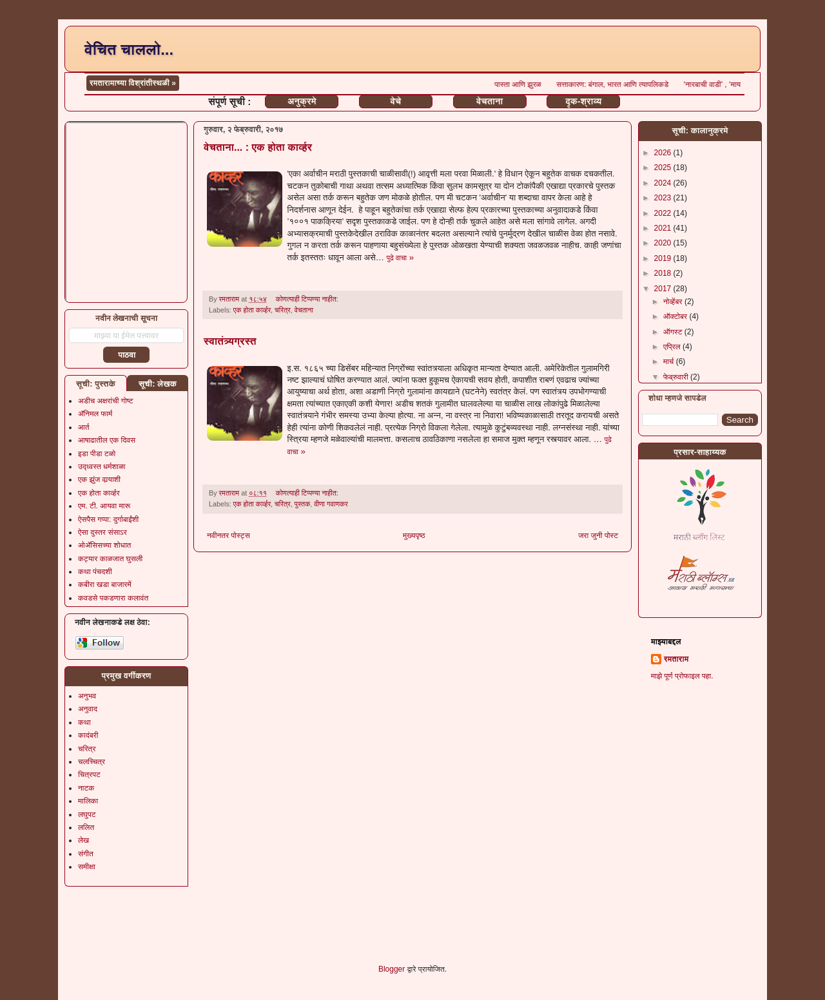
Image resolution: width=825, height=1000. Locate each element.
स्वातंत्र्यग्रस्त (230, 341)
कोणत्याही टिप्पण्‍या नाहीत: (308, 299)
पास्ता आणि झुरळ (533, 84)
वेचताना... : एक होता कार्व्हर (258, 147)
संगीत (85, 853)
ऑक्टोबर (676, 316)
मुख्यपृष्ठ (414, 535)
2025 (664, 167)
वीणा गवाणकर (331, 504)
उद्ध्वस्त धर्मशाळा (102, 466)
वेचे (396, 101)
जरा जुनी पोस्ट (598, 535)
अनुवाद (87, 708)
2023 (664, 197)
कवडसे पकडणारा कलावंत (113, 597)
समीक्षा (86, 866)
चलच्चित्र (91, 761)
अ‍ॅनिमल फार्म (95, 413)
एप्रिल (673, 346)
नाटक (86, 788)
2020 (664, 242)
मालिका (88, 800)
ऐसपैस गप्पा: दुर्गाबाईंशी (108, 519)
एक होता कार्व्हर (252, 310)
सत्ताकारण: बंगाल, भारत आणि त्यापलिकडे (627, 84)
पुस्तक (303, 504)
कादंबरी (88, 735)
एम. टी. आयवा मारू (104, 505)
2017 (664, 288)
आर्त (83, 427)
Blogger (391, 969)
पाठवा (126, 355)
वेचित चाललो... (128, 49)
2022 (664, 213)
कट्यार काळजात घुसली (110, 558)
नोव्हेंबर (673, 301)
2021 (664, 228)
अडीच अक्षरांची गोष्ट (105, 400)
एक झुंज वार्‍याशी (99, 479)
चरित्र (283, 310)
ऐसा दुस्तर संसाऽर (102, 532)
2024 (664, 183)
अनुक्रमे (301, 101)
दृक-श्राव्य (583, 101)
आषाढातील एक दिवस (106, 440)
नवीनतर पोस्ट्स (228, 535)
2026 (664, 152)
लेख (83, 840)
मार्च (669, 361)
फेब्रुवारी (676, 376)
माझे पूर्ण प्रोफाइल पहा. (682, 675)
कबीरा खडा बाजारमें (104, 584)
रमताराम (676, 659)
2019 (664, 258)
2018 (664, 273)
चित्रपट (89, 774)
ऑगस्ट (673, 331)
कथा (84, 722)
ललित (86, 827)
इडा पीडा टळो (96, 453)
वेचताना (489, 101)
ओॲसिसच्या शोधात (104, 545)
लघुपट (87, 814)
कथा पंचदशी (95, 571)
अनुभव (87, 695)
